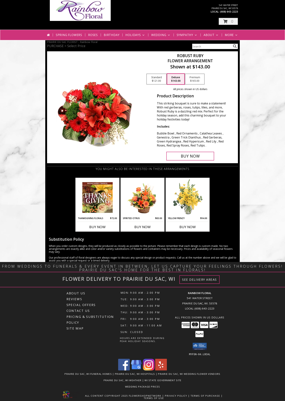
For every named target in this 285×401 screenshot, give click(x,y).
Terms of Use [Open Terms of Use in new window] (154, 398)
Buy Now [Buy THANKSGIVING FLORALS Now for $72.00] (97, 227)
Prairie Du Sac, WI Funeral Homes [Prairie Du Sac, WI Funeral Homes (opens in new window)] (88, 373)
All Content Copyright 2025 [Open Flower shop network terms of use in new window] (106, 395)
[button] (228, 21)
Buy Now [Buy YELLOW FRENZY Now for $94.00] (187, 227)
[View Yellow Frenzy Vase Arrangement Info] (187, 197)
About (211, 35)
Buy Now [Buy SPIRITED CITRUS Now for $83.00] (142, 227)
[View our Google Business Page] (136, 369)
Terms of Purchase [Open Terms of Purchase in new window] (205, 395)
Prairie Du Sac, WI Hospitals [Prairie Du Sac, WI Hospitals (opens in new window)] (135, 373)
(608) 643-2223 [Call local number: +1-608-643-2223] (229, 11)
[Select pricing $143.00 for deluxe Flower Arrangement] (175, 79)
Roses (93, 35)
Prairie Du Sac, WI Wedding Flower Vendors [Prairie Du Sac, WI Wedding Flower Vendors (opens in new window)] (189, 373)
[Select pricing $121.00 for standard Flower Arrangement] (156, 79)
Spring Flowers (69, 35)
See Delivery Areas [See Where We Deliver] (199, 279)
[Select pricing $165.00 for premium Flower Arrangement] (194, 79)
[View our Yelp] (161, 369)
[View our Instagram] (148, 369)
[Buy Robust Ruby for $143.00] (190, 156)
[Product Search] (211, 46)
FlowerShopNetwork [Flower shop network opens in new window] (145, 395)
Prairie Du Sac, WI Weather (123, 380)
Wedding (161, 35)
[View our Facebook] (124, 369)
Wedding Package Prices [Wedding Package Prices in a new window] (142, 386)
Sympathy (187, 35)
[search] (235, 46)
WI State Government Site (162, 380)
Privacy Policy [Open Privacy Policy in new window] (176, 395)
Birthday (111, 35)
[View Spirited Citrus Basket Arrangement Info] (142, 197)
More (231, 35)
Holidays (135, 35)
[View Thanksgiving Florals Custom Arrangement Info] (97, 197)
